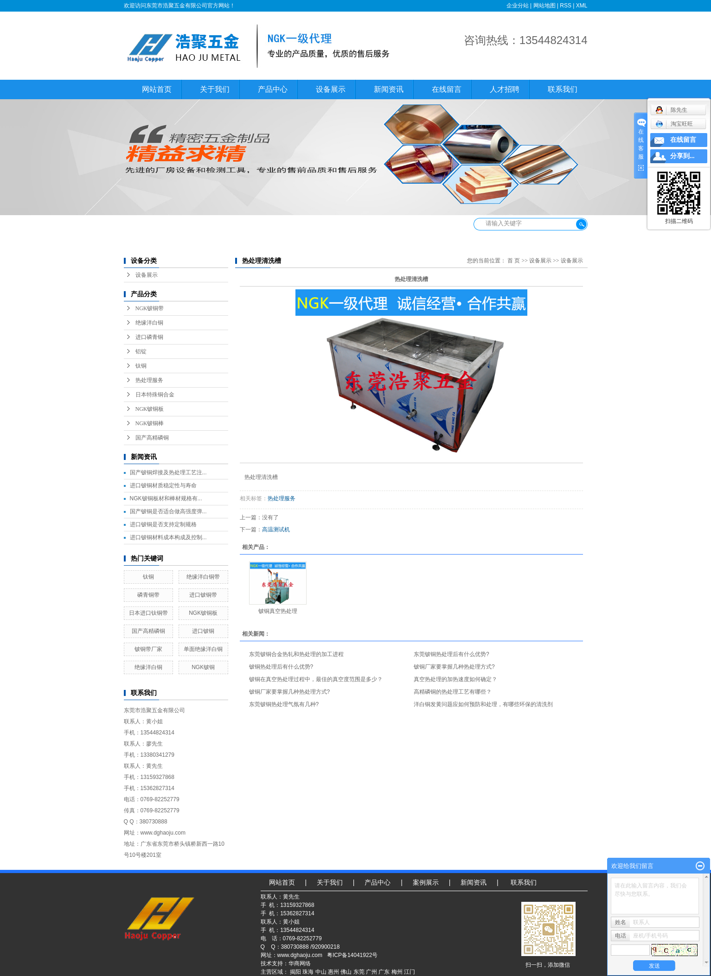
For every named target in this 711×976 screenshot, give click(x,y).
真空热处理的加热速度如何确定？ (455, 679)
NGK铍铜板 (149, 409)
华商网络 (299, 963)
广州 (371, 972)
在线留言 (446, 89)
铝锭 (141, 351)
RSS (565, 5)
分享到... (682, 156)
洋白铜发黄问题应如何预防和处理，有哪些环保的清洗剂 (483, 704)
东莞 (359, 972)
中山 (321, 972)
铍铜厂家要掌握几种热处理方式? (454, 666)
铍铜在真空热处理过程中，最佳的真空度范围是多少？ (316, 679)
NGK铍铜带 (149, 308)
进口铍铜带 (203, 595)
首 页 (513, 260)
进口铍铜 (203, 631)
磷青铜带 (148, 595)
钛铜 (141, 366)
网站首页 (157, 89)
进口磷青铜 (149, 337)
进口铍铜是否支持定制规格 (163, 524)
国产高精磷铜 (152, 437)
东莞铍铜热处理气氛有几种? (284, 704)
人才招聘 (504, 89)
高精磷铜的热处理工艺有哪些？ (453, 692)
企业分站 (517, 5)
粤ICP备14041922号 (352, 955)
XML (582, 5)
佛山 (346, 972)
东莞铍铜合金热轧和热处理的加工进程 (296, 654)
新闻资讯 (389, 89)
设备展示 (331, 89)
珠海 (308, 972)
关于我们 (215, 89)
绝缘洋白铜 (149, 322)
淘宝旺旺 (674, 124)
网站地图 (544, 5)
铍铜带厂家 (148, 649)
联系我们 (562, 89)
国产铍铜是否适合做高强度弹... (168, 511)
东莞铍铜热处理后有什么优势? (451, 654)
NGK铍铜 (203, 667)
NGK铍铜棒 (149, 423)
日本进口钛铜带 (148, 613)
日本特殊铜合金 (154, 394)
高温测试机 (276, 529)
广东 (384, 972)
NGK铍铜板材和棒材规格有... (166, 498)
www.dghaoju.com (299, 955)
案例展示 (426, 882)
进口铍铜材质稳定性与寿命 (163, 485)
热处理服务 (149, 380)
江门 (409, 972)
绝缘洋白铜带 (203, 577)
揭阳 (295, 972)
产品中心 (273, 89)
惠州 (333, 972)
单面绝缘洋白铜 (203, 649)
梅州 (397, 972)
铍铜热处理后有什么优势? (281, 666)
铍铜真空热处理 (277, 611)
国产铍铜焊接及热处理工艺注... (168, 472)
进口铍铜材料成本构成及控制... (168, 537)
